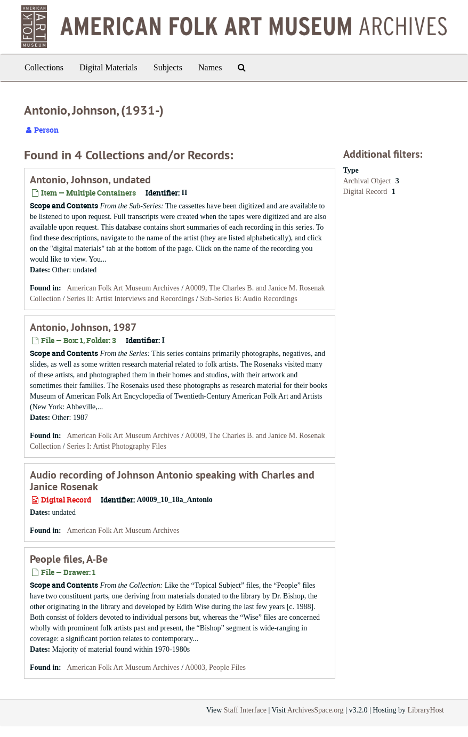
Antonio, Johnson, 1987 (83, 327)
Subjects (168, 67)
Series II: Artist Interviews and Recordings (130, 299)
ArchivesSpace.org (315, 710)
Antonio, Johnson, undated (90, 180)
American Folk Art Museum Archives (123, 288)
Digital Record (366, 192)
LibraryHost (426, 710)
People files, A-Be (69, 559)
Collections (44, 67)
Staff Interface (245, 710)
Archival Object (368, 181)
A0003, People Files (215, 667)
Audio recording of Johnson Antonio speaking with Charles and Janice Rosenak (172, 480)
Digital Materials (108, 67)
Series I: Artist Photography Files (116, 446)
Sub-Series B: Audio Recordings (248, 299)
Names (210, 67)
